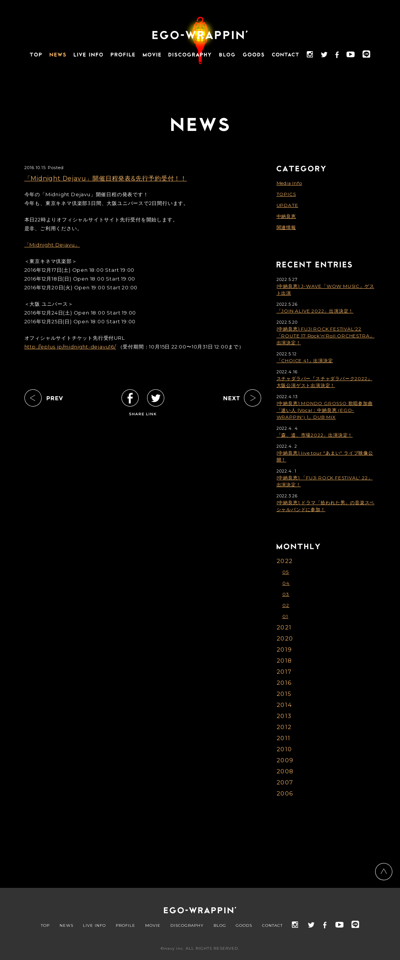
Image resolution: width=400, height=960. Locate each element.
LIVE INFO (94, 926)
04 (286, 583)
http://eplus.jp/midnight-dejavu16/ (70, 347)
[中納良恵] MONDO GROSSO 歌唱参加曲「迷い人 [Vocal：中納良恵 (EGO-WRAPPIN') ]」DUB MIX (325, 410)
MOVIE (152, 926)
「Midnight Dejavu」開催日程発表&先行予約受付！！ (105, 178)
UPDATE (287, 205)
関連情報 (286, 227)
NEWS (66, 926)
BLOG (220, 926)
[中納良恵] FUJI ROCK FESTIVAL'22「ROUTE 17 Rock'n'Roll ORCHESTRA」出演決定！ (326, 335)
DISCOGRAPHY (187, 926)
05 (285, 572)
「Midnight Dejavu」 (52, 245)
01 (285, 616)
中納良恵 (286, 216)
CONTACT (272, 926)
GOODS (244, 926)
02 (286, 605)
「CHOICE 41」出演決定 (305, 360)
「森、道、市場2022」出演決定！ (315, 435)
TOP (45, 926)
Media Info (289, 183)
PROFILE (125, 926)
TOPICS (286, 194)
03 (286, 594)
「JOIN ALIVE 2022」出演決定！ (315, 311)
